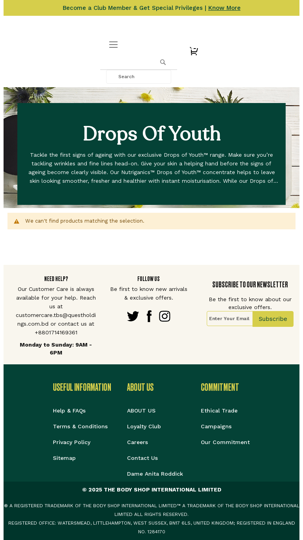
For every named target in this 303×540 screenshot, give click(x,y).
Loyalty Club (144, 426)
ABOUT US (141, 410)
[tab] (90, 387)
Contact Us (142, 458)
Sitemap (64, 458)
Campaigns (216, 426)
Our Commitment (225, 442)
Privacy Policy (71, 442)
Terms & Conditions (80, 426)
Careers (137, 442)
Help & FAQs (69, 410)
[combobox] (138, 77)
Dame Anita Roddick (155, 474)
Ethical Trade (219, 410)
